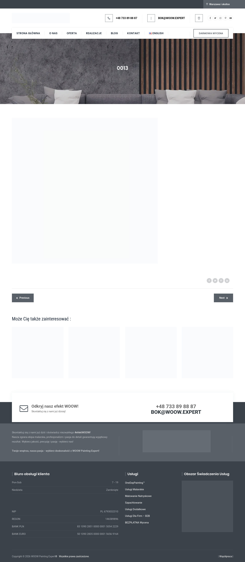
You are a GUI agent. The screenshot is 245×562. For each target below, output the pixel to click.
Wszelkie (63, 556)
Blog (114, 33)
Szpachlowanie (133, 502)
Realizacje (94, 33)
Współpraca (225, 556)
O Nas (53, 33)
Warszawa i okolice (219, 4)
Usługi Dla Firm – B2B (137, 515)
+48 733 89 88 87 (126, 18)
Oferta (72, 33)
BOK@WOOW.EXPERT (171, 18)
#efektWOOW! (83, 432)
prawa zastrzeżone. (79, 556)
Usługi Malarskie (134, 489)
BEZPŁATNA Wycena (137, 522)
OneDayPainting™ (135, 482)
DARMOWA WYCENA (211, 33)
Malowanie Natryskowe (138, 496)
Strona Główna (28, 33)
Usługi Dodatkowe (135, 509)
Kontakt (133, 33)
